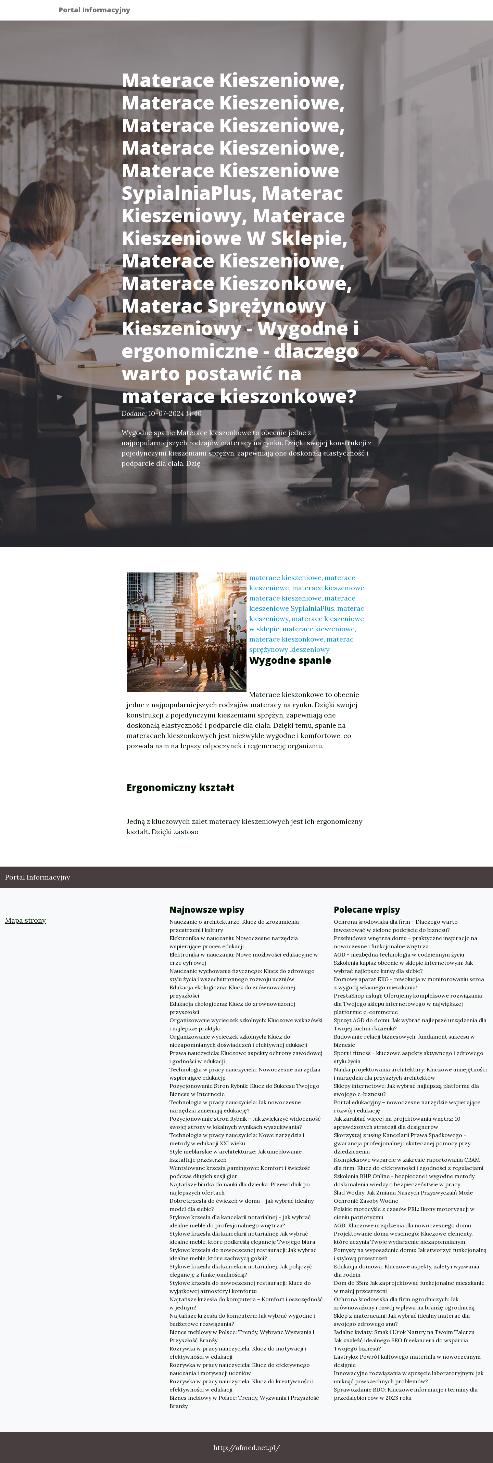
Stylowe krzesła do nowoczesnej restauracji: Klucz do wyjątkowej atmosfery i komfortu (240, 1286)
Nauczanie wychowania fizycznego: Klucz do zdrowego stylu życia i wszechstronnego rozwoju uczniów (242, 975)
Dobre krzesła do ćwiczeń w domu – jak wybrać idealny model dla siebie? (241, 1204)
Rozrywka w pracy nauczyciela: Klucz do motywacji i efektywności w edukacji (237, 1352)
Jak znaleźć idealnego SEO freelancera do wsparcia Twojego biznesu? (401, 1344)
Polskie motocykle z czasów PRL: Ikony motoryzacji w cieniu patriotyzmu (404, 1213)
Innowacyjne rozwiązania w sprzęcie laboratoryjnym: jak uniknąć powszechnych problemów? (408, 1377)
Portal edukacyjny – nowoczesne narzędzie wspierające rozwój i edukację (407, 1106)
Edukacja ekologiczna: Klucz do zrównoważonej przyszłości (232, 991)
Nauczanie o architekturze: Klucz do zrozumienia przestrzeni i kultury (234, 925)
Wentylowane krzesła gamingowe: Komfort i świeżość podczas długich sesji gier (240, 1171)
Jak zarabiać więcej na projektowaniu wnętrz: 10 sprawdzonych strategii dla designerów (397, 1122)
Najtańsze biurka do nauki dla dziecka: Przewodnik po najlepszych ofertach (239, 1188)
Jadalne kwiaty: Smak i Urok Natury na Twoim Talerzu (404, 1332)
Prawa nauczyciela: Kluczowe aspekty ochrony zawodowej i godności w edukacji (246, 1057)
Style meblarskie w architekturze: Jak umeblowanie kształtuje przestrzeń (235, 1155)
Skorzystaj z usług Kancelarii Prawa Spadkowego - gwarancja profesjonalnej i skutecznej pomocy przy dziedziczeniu (402, 1143)
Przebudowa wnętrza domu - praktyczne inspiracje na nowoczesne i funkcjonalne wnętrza (405, 942)
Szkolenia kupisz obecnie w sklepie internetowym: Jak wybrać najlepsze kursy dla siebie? (403, 966)
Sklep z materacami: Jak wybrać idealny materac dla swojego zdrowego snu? (402, 1319)
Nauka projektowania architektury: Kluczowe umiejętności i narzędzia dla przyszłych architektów (410, 1073)
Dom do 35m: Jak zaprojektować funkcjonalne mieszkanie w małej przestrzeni (409, 1286)
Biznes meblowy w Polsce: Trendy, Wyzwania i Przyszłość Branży (244, 1401)
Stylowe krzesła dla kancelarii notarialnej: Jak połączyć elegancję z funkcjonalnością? (240, 1270)
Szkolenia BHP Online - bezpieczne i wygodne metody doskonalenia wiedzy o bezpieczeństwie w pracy (404, 1180)
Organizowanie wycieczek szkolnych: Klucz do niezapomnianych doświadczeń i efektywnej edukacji (238, 1040)
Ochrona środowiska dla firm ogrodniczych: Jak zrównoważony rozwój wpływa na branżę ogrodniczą (404, 1303)
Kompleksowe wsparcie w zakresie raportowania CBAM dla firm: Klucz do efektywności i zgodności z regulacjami (408, 1163)
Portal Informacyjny (99, 11)
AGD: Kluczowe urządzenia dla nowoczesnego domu (402, 1225)
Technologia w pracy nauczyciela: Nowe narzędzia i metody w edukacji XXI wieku (236, 1139)
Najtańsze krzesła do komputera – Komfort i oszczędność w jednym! (246, 1303)
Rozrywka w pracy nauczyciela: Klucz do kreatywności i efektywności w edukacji (241, 1385)
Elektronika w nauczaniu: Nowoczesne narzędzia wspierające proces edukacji (233, 942)
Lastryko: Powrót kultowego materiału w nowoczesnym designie (407, 1360)
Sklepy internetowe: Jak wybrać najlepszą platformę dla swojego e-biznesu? (406, 1089)
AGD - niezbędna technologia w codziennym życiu (399, 954)
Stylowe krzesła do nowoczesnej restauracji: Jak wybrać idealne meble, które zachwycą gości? (243, 1254)
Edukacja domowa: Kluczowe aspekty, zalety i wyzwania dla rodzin (406, 1270)
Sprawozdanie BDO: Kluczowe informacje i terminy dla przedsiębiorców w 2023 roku (406, 1393)
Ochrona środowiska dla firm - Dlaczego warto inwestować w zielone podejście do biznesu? (396, 925)
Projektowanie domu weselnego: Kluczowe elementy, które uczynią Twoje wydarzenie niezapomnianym (403, 1237)
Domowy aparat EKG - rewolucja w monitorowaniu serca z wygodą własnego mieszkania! (409, 983)
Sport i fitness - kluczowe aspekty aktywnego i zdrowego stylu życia (408, 1057)
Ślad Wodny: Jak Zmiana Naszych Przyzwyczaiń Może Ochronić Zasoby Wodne (403, 1196)
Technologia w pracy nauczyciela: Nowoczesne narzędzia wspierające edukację (244, 1073)
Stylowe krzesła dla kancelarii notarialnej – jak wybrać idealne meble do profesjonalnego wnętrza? (240, 1221)
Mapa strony (25, 920)
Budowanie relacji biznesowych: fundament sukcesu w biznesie (404, 1040)
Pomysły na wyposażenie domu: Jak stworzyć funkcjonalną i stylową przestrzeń (410, 1254)
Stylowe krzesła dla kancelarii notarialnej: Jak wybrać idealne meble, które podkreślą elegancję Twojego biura (242, 1237)
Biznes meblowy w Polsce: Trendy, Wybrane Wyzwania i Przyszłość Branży (241, 1336)
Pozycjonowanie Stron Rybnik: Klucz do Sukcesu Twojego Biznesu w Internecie (244, 1089)
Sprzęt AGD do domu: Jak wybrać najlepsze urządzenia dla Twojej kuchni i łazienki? (410, 1024)
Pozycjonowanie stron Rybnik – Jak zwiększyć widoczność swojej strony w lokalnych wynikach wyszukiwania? (245, 1122)
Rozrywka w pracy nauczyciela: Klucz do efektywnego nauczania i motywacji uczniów (239, 1368)
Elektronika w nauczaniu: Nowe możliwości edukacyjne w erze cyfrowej (243, 958)
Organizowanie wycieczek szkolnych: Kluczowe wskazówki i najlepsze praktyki (246, 1024)
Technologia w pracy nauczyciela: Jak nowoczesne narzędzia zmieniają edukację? (235, 1106)
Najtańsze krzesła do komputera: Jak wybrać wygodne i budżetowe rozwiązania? (242, 1319)
